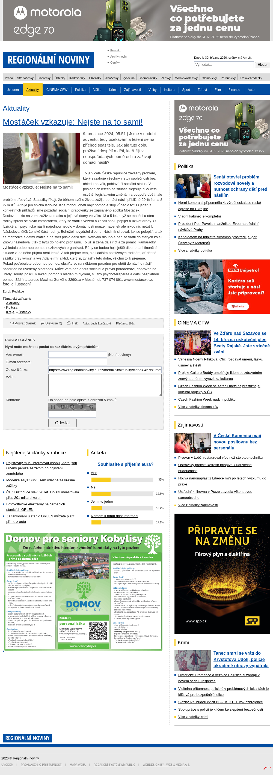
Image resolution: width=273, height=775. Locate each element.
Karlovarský (77, 78)
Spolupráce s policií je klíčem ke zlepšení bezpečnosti (220, 709)
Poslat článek (25, 323)
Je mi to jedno (102, 501)
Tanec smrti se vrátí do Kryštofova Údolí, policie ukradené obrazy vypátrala (241, 659)
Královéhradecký (251, 78)
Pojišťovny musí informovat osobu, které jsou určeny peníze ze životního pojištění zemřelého (41, 468)
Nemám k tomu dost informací (114, 516)
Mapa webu (78, 764)
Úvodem (13, 90)
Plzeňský (95, 78)
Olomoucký (209, 78)
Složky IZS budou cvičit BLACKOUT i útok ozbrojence (220, 702)
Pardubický (228, 78)
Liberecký (44, 78)
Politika (80, 90)
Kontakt (115, 50)
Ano (94, 473)
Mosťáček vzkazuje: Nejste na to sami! (73, 121)
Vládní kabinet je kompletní (199, 216)
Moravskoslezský (186, 78)
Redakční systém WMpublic (114, 764)
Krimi (112, 90)
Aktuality (32, 90)
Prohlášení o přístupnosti (42, 764)
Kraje (10, 312)
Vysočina (129, 78)
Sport (186, 90)
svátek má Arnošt (240, 57)
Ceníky (115, 62)
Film (218, 90)
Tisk (75, 323)
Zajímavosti (132, 90)
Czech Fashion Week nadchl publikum (208, 399)
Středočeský (25, 78)
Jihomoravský (148, 78)
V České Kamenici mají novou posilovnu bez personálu (237, 441)
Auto (251, 90)
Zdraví (202, 90)
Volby (152, 90)
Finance (234, 90)
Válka (97, 90)
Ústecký (60, 78)
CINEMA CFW (56, 90)
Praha (9, 78)
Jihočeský (111, 78)
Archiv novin (118, 56)
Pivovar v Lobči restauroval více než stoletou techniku (220, 457)
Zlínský (166, 78)
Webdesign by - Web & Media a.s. (166, 764)
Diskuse (51, 323)
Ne (93, 487)
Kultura (169, 90)
